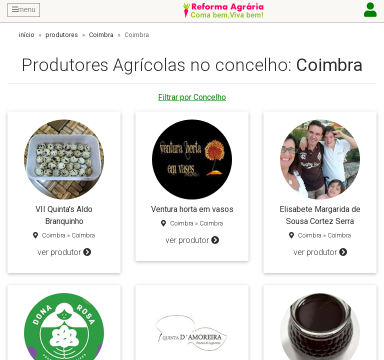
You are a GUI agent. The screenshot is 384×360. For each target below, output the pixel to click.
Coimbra (101, 34)
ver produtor (64, 252)
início (26, 34)
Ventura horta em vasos (192, 209)
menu (24, 10)
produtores (62, 34)
